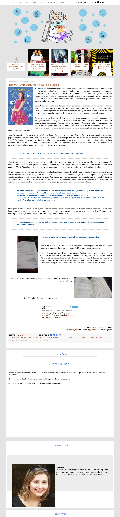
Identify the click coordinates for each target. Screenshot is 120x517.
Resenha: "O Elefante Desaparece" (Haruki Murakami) (102, 66)
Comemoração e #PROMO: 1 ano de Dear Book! (37, 66)
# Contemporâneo (51, 337)
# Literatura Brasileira (84, 337)
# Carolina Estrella (34, 337)
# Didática (70, 337)
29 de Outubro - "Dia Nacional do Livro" (80, 65)
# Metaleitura (23, 340)
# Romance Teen (42, 340)
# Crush (62, 337)
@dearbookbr (94, 330)
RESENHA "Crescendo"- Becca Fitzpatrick (16, 66)
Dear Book (96, 327)
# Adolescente (20, 337)
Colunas (60, 2)
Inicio (14, 2)
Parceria (34, 2)
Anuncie (42, 2)
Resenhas (51, 2)
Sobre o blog (23, 2)
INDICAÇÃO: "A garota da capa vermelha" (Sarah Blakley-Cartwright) (58, 67)
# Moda (33, 340)
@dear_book (73, 330)
